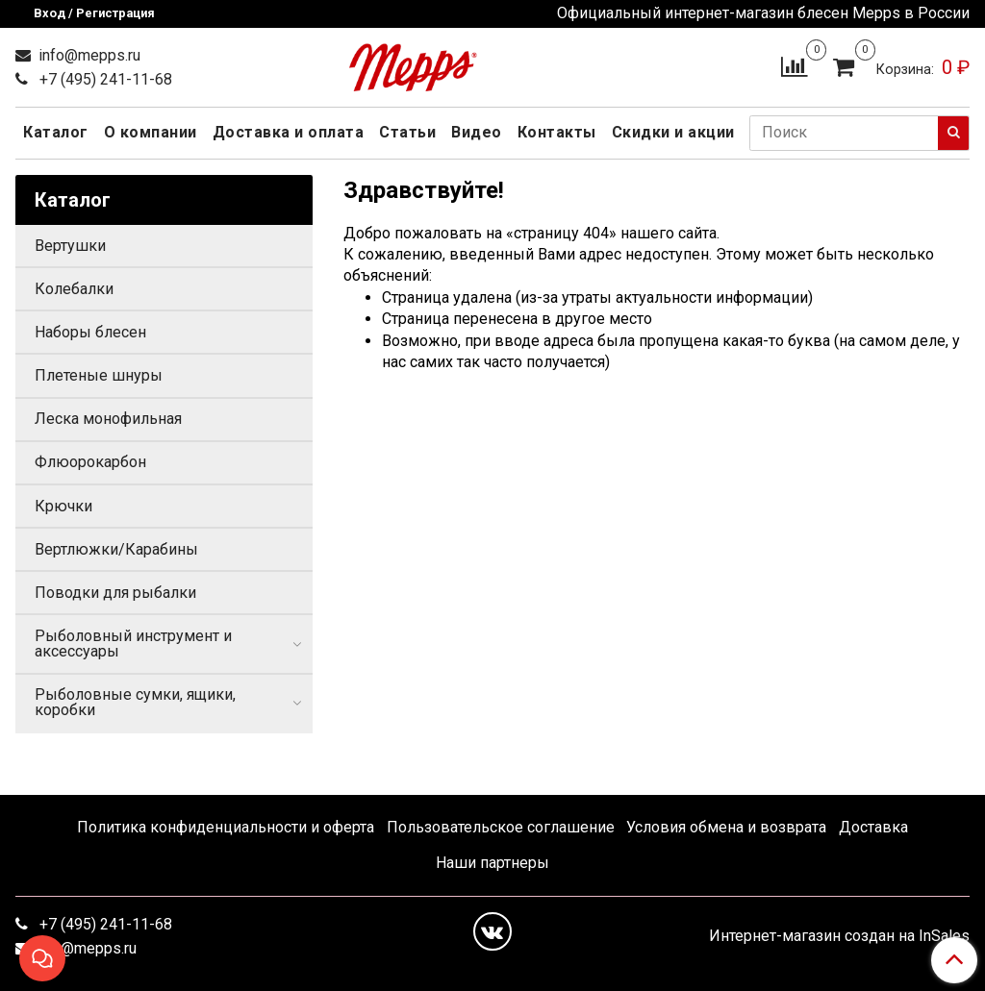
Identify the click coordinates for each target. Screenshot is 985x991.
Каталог (55, 132)
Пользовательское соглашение (501, 827)
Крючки (63, 506)
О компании (150, 132)
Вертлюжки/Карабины (116, 549)
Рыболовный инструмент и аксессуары (133, 643)
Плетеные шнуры (99, 375)
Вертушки (70, 245)
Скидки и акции (673, 132)
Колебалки (74, 289)
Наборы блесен (90, 332)
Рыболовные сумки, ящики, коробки (135, 702)
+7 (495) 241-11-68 (104, 79)
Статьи (407, 132)
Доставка (873, 827)
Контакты (557, 132)
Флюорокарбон (90, 462)
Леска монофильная (108, 418)
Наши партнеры (492, 863)
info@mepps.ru (87, 55)
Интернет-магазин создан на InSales (839, 936)
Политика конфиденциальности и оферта (225, 827)
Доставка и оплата (289, 132)
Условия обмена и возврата (726, 827)
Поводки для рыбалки (115, 592)
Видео (476, 132)
